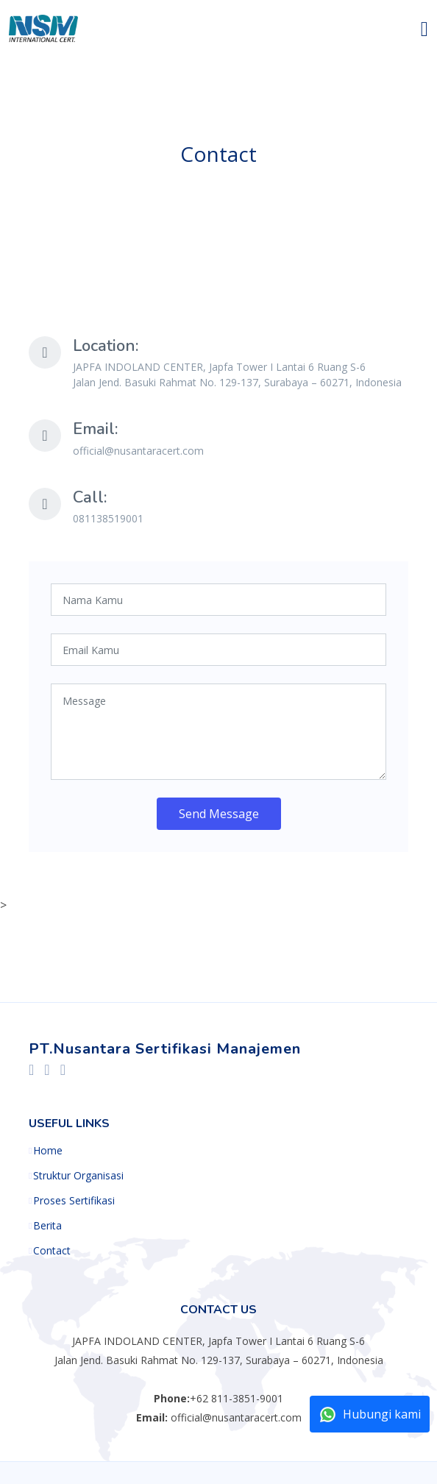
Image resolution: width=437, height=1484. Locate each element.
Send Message (219, 814)
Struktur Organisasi (78, 1176)
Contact (52, 1251)
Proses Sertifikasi (74, 1201)
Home (48, 1151)
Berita (47, 1226)
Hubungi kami (370, 1414)
